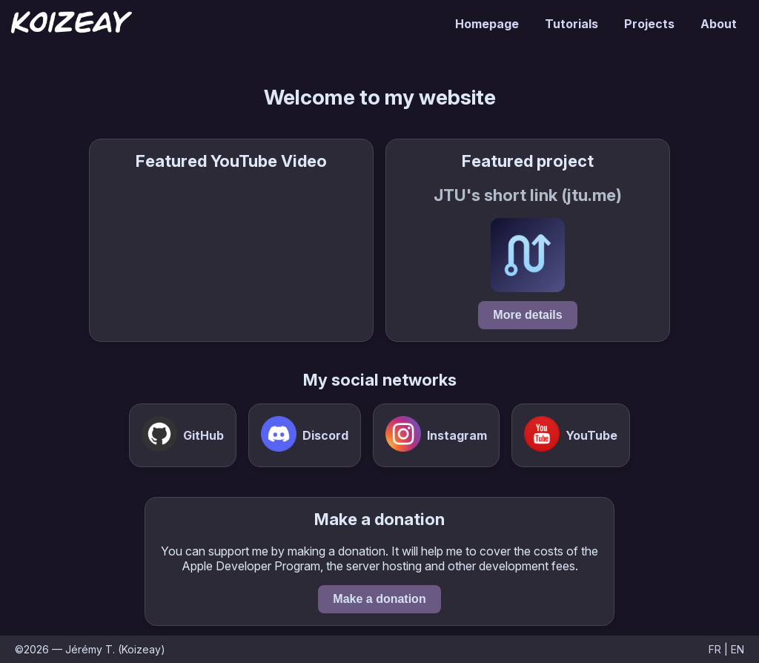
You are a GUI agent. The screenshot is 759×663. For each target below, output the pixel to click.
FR (715, 649)
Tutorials (571, 23)
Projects (649, 23)
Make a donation (379, 599)
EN (737, 649)
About (718, 23)
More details (527, 315)
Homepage (487, 23)
